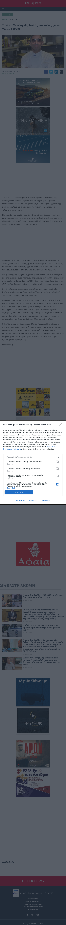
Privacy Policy (45, 500)
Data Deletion (20, 500)
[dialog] (33, 463)
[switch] (57, 462)
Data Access (32, 500)
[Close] (62, 425)
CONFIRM (19, 492)
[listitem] (33, 457)
